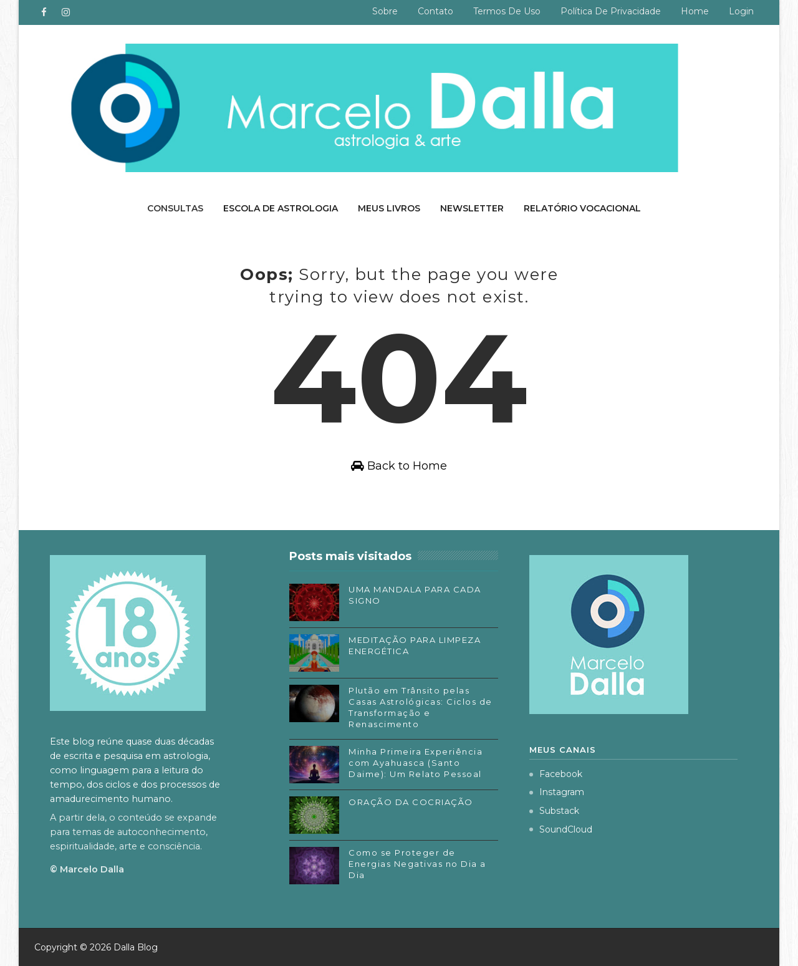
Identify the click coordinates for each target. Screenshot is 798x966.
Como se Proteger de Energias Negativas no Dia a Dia (417, 864)
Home (695, 11)
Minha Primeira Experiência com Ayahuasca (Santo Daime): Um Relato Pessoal (416, 762)
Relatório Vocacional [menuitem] (582, 208)
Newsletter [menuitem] (472, 208)
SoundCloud (560, 829)
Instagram (556, 792)
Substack (554, 810)
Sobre (385, 11)
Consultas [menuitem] (175, 208)
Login (741, 11)
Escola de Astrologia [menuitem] (280, 208)
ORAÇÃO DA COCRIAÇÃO (411, 802)
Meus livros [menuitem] (389, 208)
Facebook (555, 774)
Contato (435, 11)
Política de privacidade (610, 11)
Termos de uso (507, 11)
